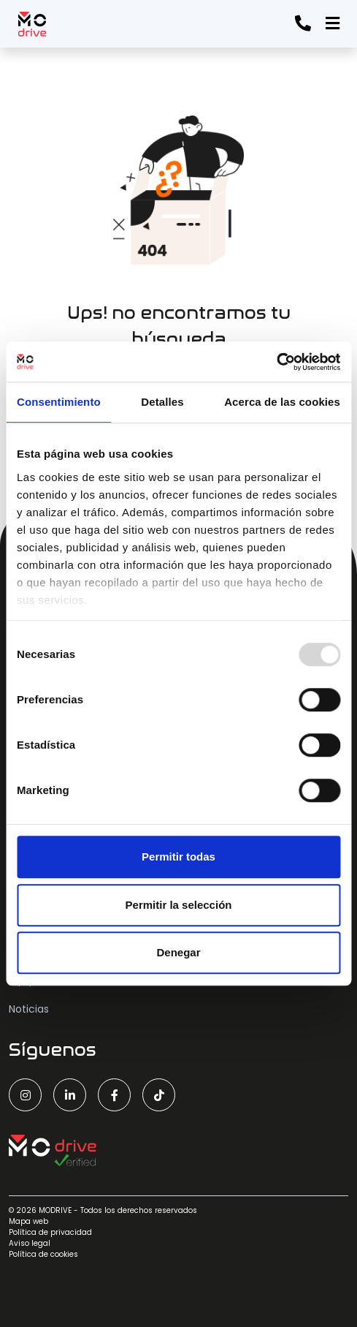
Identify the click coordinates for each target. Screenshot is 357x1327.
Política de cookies (43, 1254)
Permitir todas (178, 856)
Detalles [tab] (162, 402)
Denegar (178, 952)
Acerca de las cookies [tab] (282, 402)
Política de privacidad (50, 1232)
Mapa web (28, 1221)
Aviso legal (29, 1243)
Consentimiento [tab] (59, 402)
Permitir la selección (179, 905)
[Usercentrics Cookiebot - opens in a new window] (276, 361)
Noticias (29, 1009)
